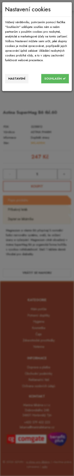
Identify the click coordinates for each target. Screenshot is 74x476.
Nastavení (16, 78)
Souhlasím (55, 78)
